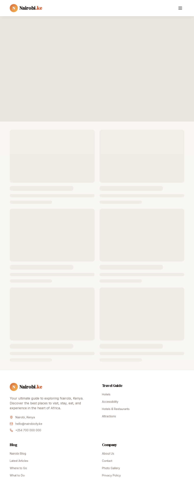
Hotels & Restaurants (116, 409)
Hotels (106, 394)
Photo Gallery (111, 468)
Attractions (109, 416)
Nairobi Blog (18, 453)
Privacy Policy (111, 475)
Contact (107, 460)
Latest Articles (19, 460)
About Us (108, 453)
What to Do (17, 475)
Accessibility (110, 401)
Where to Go (18, 468)
